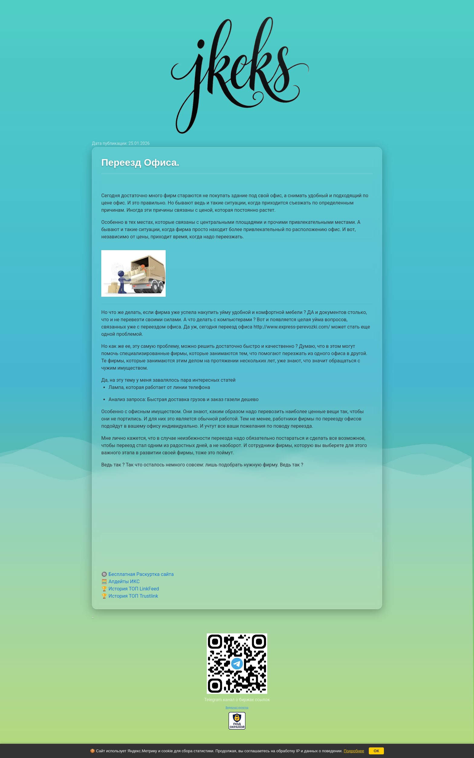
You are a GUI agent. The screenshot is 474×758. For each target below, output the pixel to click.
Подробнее (354, 751)
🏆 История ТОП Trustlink (129, 596)
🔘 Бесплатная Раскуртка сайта (137, 574)
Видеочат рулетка (237, 707)
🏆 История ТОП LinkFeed (130, 589)
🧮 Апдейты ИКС (120, 581)
